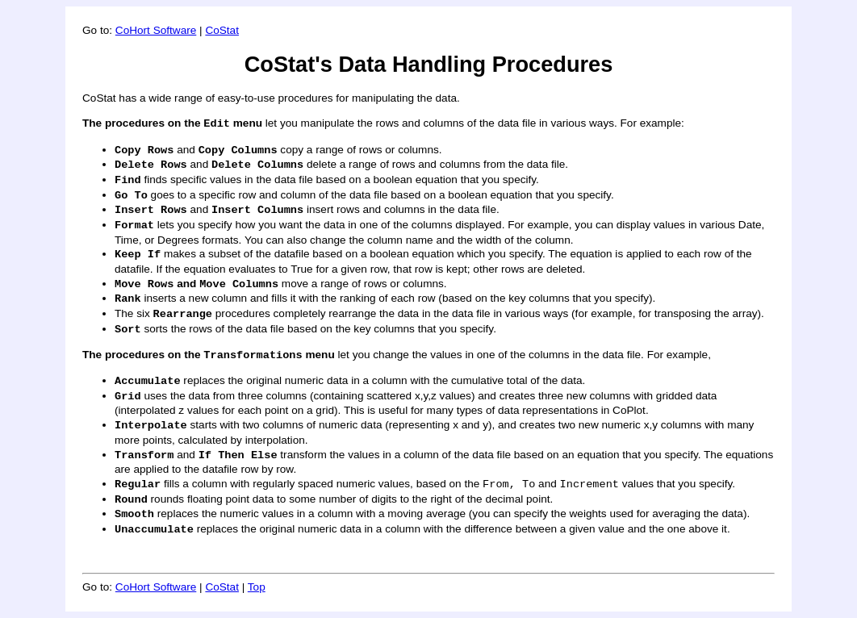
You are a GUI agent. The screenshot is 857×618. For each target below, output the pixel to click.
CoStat (222, 30)
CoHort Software (155, 30)
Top (256, 587)
